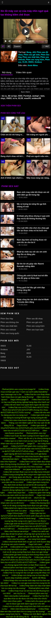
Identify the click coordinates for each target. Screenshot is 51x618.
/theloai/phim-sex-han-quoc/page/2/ (19, 567)
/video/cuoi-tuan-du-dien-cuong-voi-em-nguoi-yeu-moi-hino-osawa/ (26, 465)
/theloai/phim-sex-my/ (36, 433)
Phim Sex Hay (7, 318)
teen (42, 96)
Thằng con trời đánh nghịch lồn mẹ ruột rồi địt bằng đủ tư (28, 615)
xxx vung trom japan (37, 539)
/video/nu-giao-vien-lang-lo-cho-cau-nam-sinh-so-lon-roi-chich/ (25, 493)
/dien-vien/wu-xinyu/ (16, 539)
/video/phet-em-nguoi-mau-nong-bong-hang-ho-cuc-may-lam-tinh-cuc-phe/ (26, 509)
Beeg (29, 52)
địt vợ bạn (12, 96)
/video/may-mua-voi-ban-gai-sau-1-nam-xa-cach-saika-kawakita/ (25, 390)
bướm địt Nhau (39, 578)
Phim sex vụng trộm (35, 59)
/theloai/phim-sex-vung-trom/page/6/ (19, 389)
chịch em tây (39, 498)
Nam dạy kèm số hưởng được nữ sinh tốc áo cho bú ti (32, 241)
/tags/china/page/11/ (17, 513)
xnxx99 (27, 98)
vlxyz (3, 98)
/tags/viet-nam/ (43, 495)
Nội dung (6, 72)
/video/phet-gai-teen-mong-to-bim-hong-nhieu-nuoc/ (26, 554)
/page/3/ (31, 443)
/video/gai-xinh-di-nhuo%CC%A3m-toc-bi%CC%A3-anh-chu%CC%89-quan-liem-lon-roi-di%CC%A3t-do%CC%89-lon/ (25, 428)
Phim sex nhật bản (31, 57)
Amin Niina (33, 65)
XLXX (20, 98)
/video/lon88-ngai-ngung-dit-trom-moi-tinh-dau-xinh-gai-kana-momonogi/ (25, 454)
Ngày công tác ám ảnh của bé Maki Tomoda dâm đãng (33, 300)
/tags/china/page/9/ (19, 399)
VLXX (24, 62)
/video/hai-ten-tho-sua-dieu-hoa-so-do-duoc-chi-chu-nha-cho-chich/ (26, 597)
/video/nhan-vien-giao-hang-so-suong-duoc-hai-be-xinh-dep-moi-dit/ (25, 568)
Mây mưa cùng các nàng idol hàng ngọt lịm (38, 178)
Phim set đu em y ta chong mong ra (34, 438)
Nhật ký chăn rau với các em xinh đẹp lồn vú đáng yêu (32, 253)
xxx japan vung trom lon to (35, 469)
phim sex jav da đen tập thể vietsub (34, 536)
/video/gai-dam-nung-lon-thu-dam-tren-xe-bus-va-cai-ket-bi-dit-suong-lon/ (26, 483)
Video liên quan (24, 72)
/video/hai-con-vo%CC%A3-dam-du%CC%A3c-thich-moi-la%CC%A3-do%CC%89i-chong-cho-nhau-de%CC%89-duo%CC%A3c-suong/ (25, 410)
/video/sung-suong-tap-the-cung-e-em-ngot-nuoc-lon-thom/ (27, 519)
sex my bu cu (19, 593)
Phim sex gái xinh (32, 54)
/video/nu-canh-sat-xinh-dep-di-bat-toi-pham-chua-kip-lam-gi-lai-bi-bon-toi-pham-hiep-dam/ (25, 534)
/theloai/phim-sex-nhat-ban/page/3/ (34, 529)
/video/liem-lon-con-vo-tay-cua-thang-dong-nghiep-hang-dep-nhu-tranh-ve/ (25, 400)
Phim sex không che (10, 322)
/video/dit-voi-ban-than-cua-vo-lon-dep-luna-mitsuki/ (26, 472)
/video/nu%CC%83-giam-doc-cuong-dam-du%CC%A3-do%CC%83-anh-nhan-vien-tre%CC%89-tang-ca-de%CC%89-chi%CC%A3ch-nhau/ (25, 448)
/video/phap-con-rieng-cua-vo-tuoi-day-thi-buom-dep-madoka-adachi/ (27, 576)
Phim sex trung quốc (10, 333)
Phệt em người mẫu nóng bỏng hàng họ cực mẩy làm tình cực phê (38, 156)
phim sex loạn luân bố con (19, 498)
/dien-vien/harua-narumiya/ (16, 531)
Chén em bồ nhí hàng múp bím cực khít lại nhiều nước (13, 134)
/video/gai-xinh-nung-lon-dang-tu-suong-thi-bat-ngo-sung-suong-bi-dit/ (27, 416)
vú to (15, 98)
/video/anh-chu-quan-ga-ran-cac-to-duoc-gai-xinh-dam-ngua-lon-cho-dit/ (28, 602)
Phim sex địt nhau (35, 318)
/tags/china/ (22, 425)
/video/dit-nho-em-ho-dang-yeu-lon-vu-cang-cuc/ (25, 413)
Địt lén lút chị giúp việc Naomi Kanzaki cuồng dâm (30, 265)
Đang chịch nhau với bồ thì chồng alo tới (13, 156)
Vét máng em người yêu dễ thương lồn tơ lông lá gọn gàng (38, 134)
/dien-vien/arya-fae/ (17, 492)
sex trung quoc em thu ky (20, 477)
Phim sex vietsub (8, 329)
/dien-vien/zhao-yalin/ (12, 601)
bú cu (4, 96)
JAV (34, 52)
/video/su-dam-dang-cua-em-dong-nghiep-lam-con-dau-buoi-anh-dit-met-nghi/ (25, 490)
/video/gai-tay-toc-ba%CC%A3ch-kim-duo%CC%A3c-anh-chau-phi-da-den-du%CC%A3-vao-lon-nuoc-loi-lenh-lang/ (25, 516)
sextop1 (35, 96)
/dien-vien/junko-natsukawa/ (17, 596)
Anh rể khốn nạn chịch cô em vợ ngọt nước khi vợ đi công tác (13, 178)
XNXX (31, 62)
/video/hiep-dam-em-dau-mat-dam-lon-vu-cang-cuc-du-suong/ (24, 610)
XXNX (3, 357)
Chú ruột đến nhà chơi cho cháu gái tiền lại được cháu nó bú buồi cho (33, 229)
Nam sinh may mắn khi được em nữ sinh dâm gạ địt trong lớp (33, 193)
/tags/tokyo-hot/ (37, 510)
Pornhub (27, 96)
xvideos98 (36, 98)
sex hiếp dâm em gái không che (17, 557)
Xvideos (38, 62)
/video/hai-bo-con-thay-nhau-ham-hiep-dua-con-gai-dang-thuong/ (25, 395)
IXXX (20, 96)
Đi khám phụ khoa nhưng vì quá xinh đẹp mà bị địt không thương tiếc (33, 217)
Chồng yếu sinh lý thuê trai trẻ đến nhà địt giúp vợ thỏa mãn (32, 276)
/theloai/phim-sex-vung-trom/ (15, 487)
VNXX (9, 98)
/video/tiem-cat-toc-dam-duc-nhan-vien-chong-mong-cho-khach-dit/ (25, 462)
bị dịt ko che (37, 616)
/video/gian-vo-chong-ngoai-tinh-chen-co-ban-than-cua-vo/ (27, 563)
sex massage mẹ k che (11, 394)
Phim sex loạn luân (35, 329)
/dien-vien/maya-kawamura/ (23, 609)
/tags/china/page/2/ (31, 459)
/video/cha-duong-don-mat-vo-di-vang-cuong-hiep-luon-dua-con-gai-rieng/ (26, 504)
